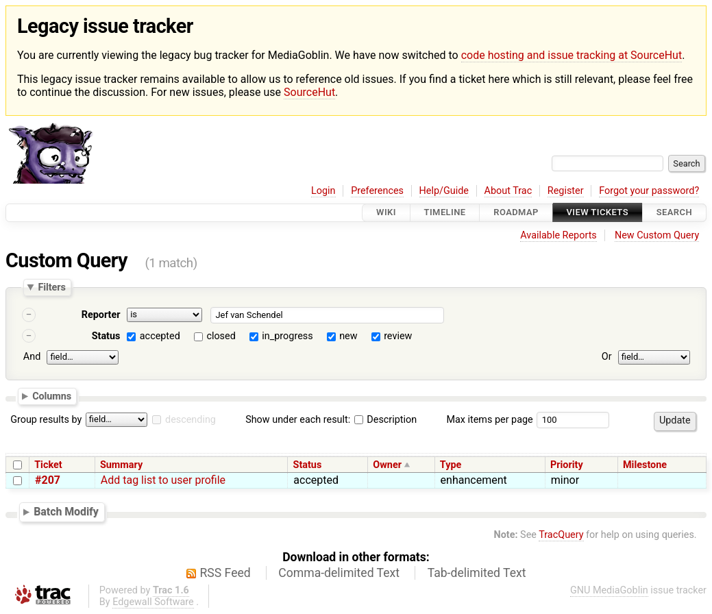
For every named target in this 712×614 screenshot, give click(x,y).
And (31, 357)
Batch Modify (66, 511)
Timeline (445, 213)
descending (190, 420)
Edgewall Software (153, 602)
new (348, 336)
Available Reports (558, 235)
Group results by (46, 420)
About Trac (508, 191)
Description (385, 420)
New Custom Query (657, 235)
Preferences (377, 191)
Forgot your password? (649, 191)
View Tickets (597, 213)
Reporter (101, 315)
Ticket (48, 465)
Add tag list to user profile (163, 480)
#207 (47, 480)
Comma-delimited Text (339, 573)
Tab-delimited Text (477, 573)
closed (220, 336)
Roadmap (516, 213)
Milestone (645, 465)
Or (607, 357)
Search (674, 213)
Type (450, 465)
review (398, 336)
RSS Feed (225, 573)
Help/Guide (444, 191)
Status (106, 336)
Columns (51, 396)
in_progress (287, 336)
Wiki (386, 213)
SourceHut (309, 92)
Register (566, 191)
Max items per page (489, 420)
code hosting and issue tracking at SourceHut (571, 55)
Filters (51, 287)
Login (323, 191)
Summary (121, 465)
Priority (566, 465)
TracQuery (561, 535)
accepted (160, 336)
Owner (387, 465)
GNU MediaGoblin (609, 590)
